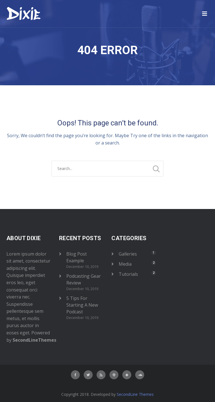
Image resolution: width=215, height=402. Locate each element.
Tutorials (128, 274)
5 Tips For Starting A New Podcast (82, 305)
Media (125, 264)
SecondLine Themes (135, 394)
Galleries (128, 254)
